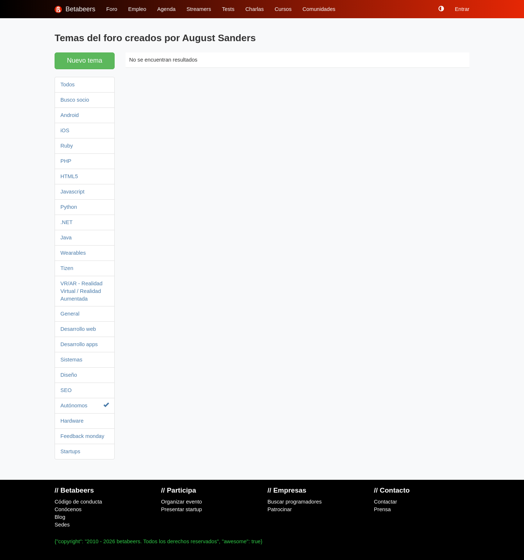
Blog (60, 517)
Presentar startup (181, 509)
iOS (64, 130)
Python (68, 207)
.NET (66, 222)
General (69, 314)
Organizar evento (181, 502)
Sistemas (71, 360)
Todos (67, 84)
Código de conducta (78, 502)
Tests (228, 9)
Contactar (385, 502)
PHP (65, 161)
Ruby (66, 146)
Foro (111, 9)
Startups (70, 451)
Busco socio (74, 100)
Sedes (62, 525)
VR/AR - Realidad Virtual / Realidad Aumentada (81, 291)
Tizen (66, 268)
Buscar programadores (294, 502)
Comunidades (318, 9)
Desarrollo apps (79, 344)
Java (66, 237)
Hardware (72, 421)
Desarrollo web (78, 329)
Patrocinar (279, 509)
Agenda (166, 9)
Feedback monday (82, 436)
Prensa (382, 509)
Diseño (68, 375)
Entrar (462, 9)
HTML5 (69, 176)
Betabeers (75, 9)
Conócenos (68, 509)
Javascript (72, 192)
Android (69, 115)
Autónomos (84, 405)
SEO (66, 390)
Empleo (137, 9)
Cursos (283, 9)
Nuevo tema (84, 60)
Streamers (198, 9)
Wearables (73, 253)
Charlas (254, 9)
